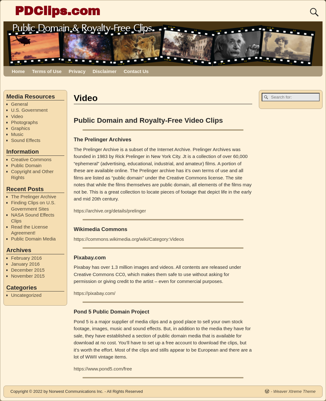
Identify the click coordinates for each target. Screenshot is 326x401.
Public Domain (26, 165)
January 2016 (25, 264)
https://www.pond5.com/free (103, 368)
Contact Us (136, 71)
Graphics (20, 128)
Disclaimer (105, 71)
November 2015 (28, 276)
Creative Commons (31, 159)
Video (17, 116)
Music (17, 134)
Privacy (77, 71)
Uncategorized (26, 295)
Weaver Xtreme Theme (294, 391)
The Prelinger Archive (33, 196)
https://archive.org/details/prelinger (110, 210)
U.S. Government (29, 110)
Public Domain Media (33, 238)
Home (18, 71)
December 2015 (28, 270)
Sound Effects (25, 140)
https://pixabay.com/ (94, 293)
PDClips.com (57, 11)
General (19, 104)
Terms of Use (46, 71)
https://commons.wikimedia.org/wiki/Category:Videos (129, 239)
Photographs (24, 122)
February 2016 (26, 258)
